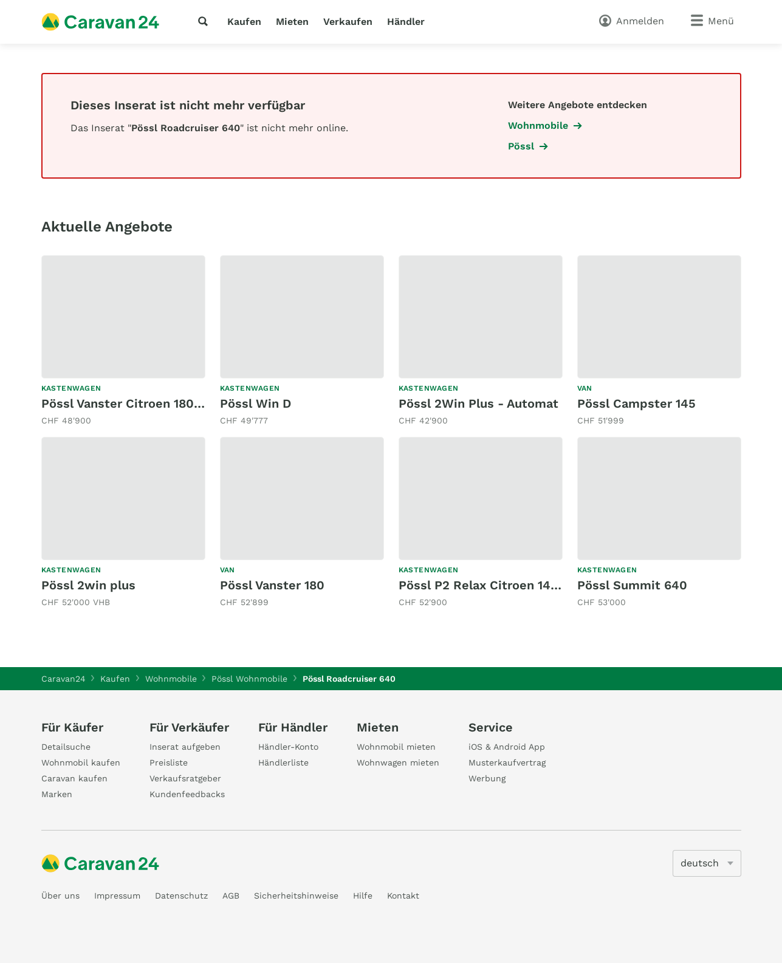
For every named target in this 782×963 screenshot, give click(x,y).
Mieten (292, 21)
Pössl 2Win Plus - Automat (478, 403)
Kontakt (403, 895)
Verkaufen (347, 21)
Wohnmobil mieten (396, 747)
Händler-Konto (288, 747)
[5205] (707, 863)
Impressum (117, 895)
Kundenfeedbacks (187, 794)
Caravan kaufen (74, 778)
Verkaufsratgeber (185, 778)
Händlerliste (283, 762)
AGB (230, 895)
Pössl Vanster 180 (272, 585)
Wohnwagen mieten (398, 762)
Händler (406, 21)
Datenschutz (181, 895)
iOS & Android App (506, 747)
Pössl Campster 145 (636, 403)
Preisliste (168, 762)
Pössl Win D (255, 403)
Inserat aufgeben (185, 747)
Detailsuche (66, 747)
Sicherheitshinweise (296, 895)
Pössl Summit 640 (632, 585)
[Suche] (205, 21)
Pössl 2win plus (88, 585)
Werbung (487, 778)
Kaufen (244, 21)
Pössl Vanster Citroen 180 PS (127, 403)
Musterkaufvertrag (507, 762)
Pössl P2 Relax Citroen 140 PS (488, 585)
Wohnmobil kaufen (80, 762)
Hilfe (362, 895)
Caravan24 (63, 679)
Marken (56, 794)
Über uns (60, 895)
